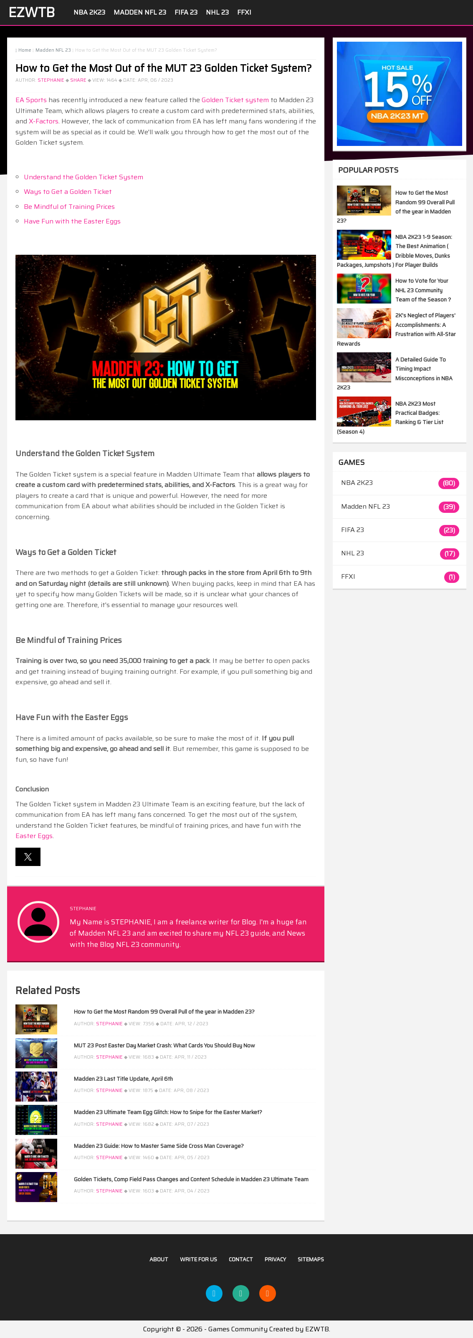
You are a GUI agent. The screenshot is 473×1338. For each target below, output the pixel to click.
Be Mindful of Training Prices (69, 206)
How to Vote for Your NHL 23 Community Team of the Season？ (423, 290)
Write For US (198, 1259)
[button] (27, 857)
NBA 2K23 (89, 12)
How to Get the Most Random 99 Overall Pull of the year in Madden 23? (164, 1011)
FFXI (244, 12)
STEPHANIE (51, 80)
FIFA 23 (186, 12)
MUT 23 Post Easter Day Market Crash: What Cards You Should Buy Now (164, 1045)
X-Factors (43, 121)
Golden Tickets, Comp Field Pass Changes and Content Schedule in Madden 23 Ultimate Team (191, 1179)
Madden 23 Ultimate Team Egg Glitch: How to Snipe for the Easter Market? (168, 1112)
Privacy (275, 1259)
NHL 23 (217, 12)
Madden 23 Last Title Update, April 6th (123, 1078)
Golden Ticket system (235, 100)
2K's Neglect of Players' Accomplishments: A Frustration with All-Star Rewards (396, 329)
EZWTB (31, 12)
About (158, 1259)
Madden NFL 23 (140, 12)
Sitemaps (311, 1259)
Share (78, 80)
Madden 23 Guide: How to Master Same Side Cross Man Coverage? (159, 1146)
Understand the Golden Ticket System (83, 177)
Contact (241, 1259)
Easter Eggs (34, 836)
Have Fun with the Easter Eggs (72, 221)
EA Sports (31, 100)
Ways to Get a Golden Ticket (68, 191)
